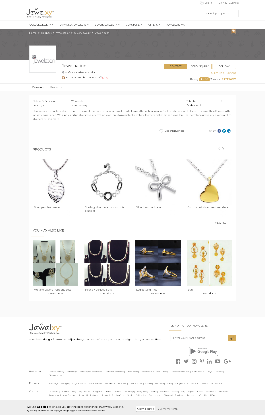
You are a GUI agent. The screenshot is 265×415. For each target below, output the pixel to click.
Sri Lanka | (141, 395)
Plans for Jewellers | (115, 371)
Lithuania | (211, 391)
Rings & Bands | (79, 383)
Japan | (191, 391)
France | (118, 391)
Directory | (72, 371)
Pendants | (110, 383)
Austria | (65, 391)
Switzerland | (155, 395)
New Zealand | (70, 395)
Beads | (206, 383)
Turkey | (191, 395)
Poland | (83, 395)
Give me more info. (168, 408)
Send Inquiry (200, 66)
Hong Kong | (143, 391)
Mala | (170, 383)
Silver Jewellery (106, 24)
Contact (175, 66)
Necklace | (160, 383)
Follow (224, 66)
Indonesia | (165, 391)
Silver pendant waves (47, 207)
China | (108, 391)
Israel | (175, 391)
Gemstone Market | (181, 371)
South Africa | (118, 395)
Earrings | (54, 383)
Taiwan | (168, 395)
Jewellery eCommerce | (91, 371)
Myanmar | (55, 395)
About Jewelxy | (57, 371)
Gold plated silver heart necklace (207, 207)
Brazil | (87, 391)
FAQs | (210, 371)
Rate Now (229, 79)
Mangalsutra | (182, 383)
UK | (206, 395)
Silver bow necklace (148, 207)
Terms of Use (55, 375)
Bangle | (65, 383)
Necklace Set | (96, 383)
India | (154, 391)
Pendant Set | (137, 383)
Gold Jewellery (40, 24)
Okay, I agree (145, 408)
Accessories (217, 383)
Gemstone (133, 24)
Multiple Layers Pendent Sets (52, 289)
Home (33, 32)
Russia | (106, 395)
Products (56, 87)
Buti (190, 289)
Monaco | (224, 391)
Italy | (183, 391)
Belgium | (77, 391)
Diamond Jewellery (73, 24)
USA (212, 395)
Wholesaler (63, 32)
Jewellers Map (176, 24)
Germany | (129, 391)
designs (48, 339)
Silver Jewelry (82, 32)
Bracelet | (123, 383)
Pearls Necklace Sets (98, 289)
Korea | (200, 391)
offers (157, 339)
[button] (219, 146)
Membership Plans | (151, 371)
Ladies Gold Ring (147, 289)
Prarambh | (133, 371)
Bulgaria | (98, 391)
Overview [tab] (38, 87)
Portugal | (95, 395)
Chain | (149, 383)
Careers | (219, 371)
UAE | (199, 395)
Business (46, 32)
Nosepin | (195, 383)
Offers (153, 24)
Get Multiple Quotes (217, 13)
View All (220, 222)
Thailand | (180, 395)
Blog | (166, 371)
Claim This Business (223, 73)
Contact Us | (198, 371)
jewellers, (77, 339)
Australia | (54, 391)
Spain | (130, 395)
